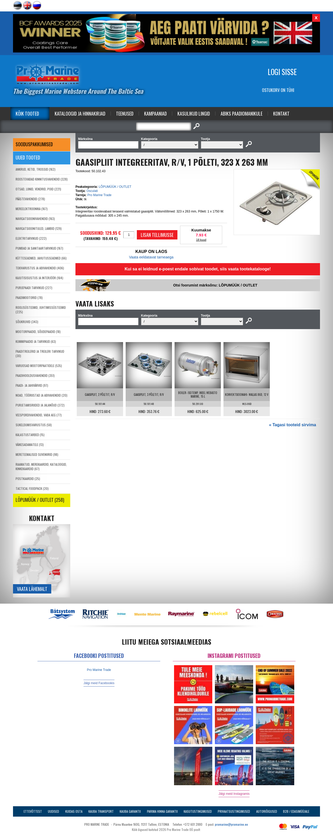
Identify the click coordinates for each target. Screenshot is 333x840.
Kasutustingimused (198, 811)
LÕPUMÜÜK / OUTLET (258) (40, 499)
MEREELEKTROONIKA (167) (32, 208)
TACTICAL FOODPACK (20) (32, 488)
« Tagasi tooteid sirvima (292, 425)
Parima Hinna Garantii (162, 811)
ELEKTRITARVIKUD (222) (31, 238)
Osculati (92, 191)
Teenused (124, 113)
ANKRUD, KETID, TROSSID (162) (35, 169)
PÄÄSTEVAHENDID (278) (30, 199)
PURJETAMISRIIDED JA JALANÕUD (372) (40, 405)
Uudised (53, 811)
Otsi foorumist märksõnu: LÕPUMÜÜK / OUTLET (215, 285)
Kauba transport (101, 811)
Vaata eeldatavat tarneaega (151, 257)
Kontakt (281, 113)
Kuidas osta (73, 811)
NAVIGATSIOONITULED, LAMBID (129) (39, 228)
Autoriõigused (266, 811)
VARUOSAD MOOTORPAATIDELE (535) (39, 365)
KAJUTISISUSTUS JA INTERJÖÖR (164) (39, 278)
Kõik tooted (27, 113)
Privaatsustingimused (234, 811)
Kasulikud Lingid (193, 113)
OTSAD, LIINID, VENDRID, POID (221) (38, 189)
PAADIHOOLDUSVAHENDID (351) (35, 375)
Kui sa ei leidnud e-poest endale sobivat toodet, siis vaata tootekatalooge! (198, 269)
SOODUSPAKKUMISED (34, 144)
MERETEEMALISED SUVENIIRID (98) (37, 454)
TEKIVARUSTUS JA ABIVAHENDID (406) (40, 268)
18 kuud (201, 239)
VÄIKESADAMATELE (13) (30, 444)
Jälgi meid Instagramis (234, 794)
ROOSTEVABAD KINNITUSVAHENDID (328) (42, 179)
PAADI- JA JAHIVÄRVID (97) (32, 385)
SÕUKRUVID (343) (27, 321)
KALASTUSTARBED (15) (30, 434)
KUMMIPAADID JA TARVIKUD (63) (36, 341)
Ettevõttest (33, 811)
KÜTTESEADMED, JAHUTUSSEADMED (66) (41, 258)
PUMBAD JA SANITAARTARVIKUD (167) (39, 248)
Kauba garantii (130, 811)
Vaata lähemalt (32, 588)
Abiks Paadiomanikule (241, 113)
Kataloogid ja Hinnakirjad (80, 113)
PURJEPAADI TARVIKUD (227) (34, 287)
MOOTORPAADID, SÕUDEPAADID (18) (38, 331)
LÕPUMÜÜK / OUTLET (115, 187)
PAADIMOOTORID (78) (29, 297)
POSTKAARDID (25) (28, 478)
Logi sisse (282, 71)
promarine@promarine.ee (231, 824)
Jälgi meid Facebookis (99, 683)
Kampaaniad (155, 113)
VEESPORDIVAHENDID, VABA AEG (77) (39, 415)
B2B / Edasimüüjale (296, 811)
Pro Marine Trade (99, 195)
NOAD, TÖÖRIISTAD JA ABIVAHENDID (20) (41, 395)
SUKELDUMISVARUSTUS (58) (34, 425)
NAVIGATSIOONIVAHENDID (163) (35, 218)
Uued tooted (28, 157)
